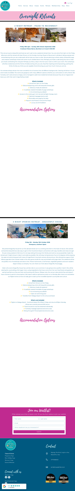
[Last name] (52, 418)
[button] (71, 3)
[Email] (39, 423)
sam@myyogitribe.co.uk (58, 467)
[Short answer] (39, 427)
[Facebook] (4, 2)
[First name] (26, 418)
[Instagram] (6, 2)
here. (60, 263)
